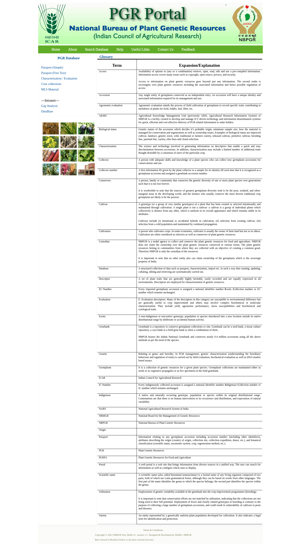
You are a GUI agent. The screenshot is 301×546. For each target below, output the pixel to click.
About (72, 49)
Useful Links (140, 49)
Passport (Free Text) (53, 73)
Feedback (188, 49)
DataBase (47, 111)
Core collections (51, 84)
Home (56, 49)
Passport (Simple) (52, 67)
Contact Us (166, 49)
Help (119, 49)
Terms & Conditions (153, 530)
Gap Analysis (49, 106)
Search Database (96, 49)
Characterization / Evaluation (59, 78)
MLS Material (50, 89)
